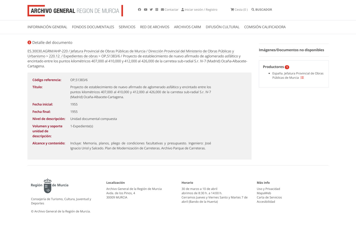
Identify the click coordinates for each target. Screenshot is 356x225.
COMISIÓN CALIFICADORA (265, 27)
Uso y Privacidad (268, 189)
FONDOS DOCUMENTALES (93, 27)
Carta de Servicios (269, 197)
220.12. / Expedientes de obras (73, 56)
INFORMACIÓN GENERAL (47, 27)
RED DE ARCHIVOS (154, 27)
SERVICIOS (127, 27)
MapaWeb (264, 193)
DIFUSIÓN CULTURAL (222, 27)
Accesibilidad (266, 201)
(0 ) (239, 9)
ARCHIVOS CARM (187, 27)
